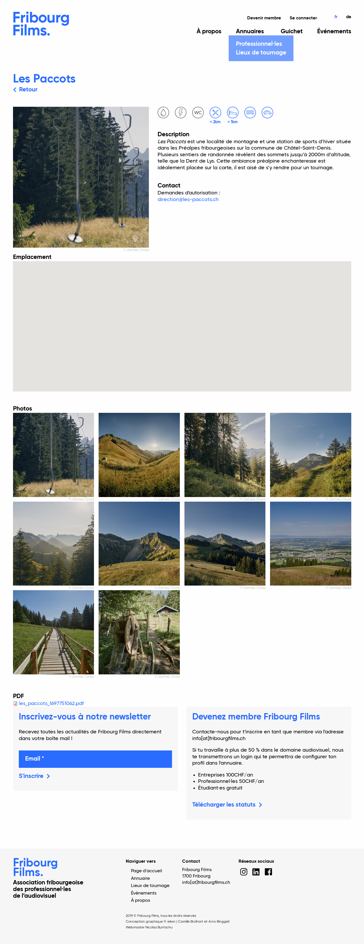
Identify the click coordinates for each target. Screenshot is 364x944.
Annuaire (140, 878)
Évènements (143, 893)
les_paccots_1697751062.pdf (51, 703)
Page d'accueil (146, 871)
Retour (28, 90)
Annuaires (250, 32)
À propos (209, 32)
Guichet (292, 32)
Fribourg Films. (35, 868)
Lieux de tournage (150, 886)
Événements (334, 32)
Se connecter (303, 18)
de (348, 17)
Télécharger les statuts (224, 805)
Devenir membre (264, 18)
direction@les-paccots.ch (188, 199)
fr (336, 17)
